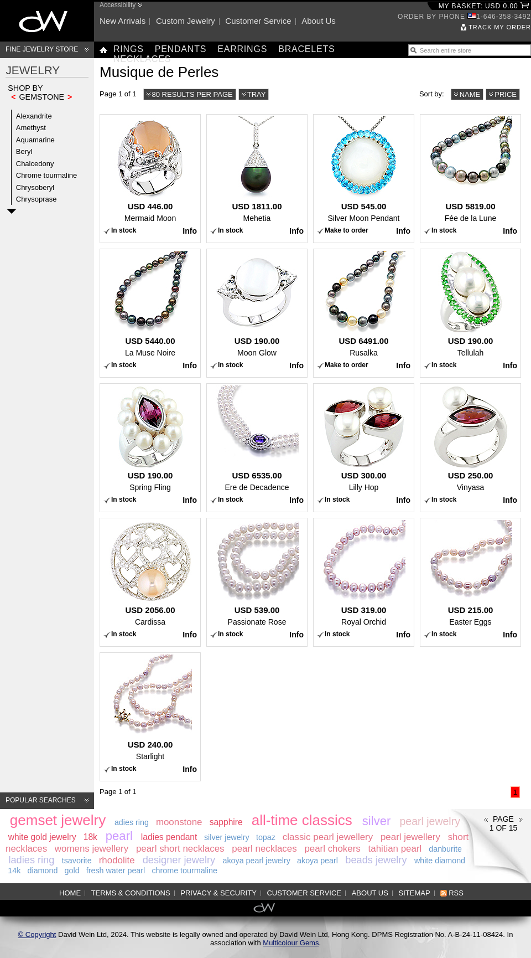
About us (318, 20)
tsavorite (77, 860)
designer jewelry (179, 860)
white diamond (439, 860)
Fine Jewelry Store (42, 49)
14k (14, 870)
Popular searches (41, 800)
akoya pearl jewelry (256, 860)
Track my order (499, 27)
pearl (119, 836)
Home (70, 893)
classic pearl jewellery (328, 837)
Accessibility (118, 5)
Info (190, 230)
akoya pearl (317, 860)
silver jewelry (226, 837)
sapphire (226, 822)
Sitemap (414, 893)
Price (505, 94)
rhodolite (117, 860)
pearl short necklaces (180, 848)
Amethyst (31, 127)
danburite (445, 848)
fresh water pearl (115, 870)
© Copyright (37, 934)
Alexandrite (34, 116)
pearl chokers (332, 848)
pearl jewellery (410, 837)
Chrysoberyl (35, 187)
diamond (43, 870)
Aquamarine (35, 140)
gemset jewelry (58, 820)
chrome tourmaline (184, 870)
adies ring (131, 822)
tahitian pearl (395, 848)
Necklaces (142, 59)
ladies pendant (169, 837)
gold (72, 870)
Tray (256, 94)
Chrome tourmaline (46, 175)
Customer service (258, 20)
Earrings (242, 49)
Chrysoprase (36, 199)
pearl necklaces (264, 848)
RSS (456, 893)
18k (90, 837)
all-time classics (302, 820)
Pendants (181, 49)
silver (376, 821)
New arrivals (122, 20)
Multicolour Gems (291, 943)
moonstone (179, 822)
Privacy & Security (218, 893)
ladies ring (31, 860)
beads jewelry (376, 860)
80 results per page (192, 94)
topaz (265, 837)
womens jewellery (91, 848)
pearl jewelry (429, 821)
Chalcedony (35, 163)
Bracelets (306, 49)
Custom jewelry (185, 20)
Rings (128, 49)
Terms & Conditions (130, 893)
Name (470, 94)
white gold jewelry (42, 837)
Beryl (24, 151)
